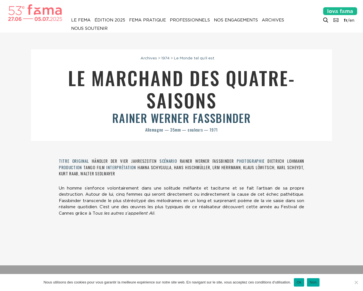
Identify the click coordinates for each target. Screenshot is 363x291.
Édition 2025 (110, 20)
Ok (299, 282)
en (351, 20)
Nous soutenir (89, 28)
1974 (165, 58)
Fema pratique (147, 20)
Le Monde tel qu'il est (194, 58)
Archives (273, 20)
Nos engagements (236, 20)
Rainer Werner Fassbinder (181, 118)
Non (313, 282)
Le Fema (81, 20)
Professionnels (190, 20)
